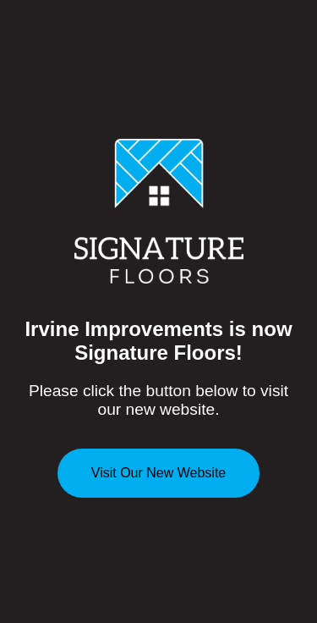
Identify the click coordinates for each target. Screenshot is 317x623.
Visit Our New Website (158, 473)
